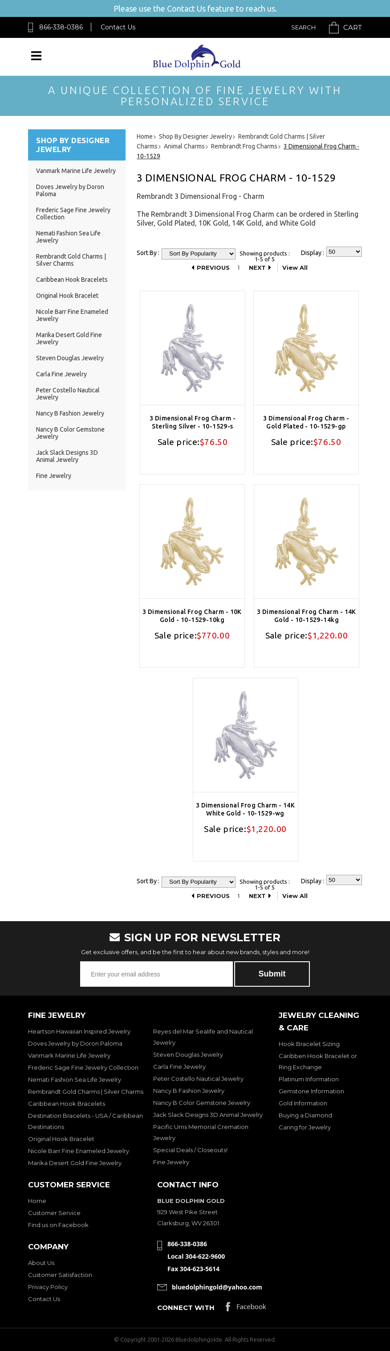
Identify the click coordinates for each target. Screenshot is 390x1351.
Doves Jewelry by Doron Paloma (75, 1043)
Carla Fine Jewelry (61, 374)
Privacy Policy (48, 1286)
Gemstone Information (311, 1091)
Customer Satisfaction (60, 1274)
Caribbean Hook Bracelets (72, 279)
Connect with (186, 1307)
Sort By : (148, 253)
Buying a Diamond (305, 1115)
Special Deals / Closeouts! (190, 1149)
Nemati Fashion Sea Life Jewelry (74, 1079)
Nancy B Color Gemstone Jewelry (201, 1102)
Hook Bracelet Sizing (309, 1043)
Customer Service (54, 1212)
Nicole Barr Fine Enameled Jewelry (78, 1150)
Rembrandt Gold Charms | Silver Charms (71, 260)
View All (295, 267)
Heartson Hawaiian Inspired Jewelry (79, 1031)
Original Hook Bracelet (67, 295)
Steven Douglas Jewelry (70, 358)
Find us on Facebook (58, 1224)
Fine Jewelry (53, 475)
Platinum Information (309, 1079)
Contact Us (118, 27)
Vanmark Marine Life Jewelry (76, 170)
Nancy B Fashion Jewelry (70, 413)
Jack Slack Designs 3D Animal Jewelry (67, 456)
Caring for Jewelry (305, 1127)
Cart (352, 27)
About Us (41, 1262)
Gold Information (303, 1103)
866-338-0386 (61, 27)
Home (37, 1200)
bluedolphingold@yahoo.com (217, 1287)
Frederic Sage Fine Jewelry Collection (83, 1067)
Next (257, 267)
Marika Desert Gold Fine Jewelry (75, 1162)
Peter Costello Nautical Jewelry (198, 1078)
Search (303, 27)
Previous (213, 267)
